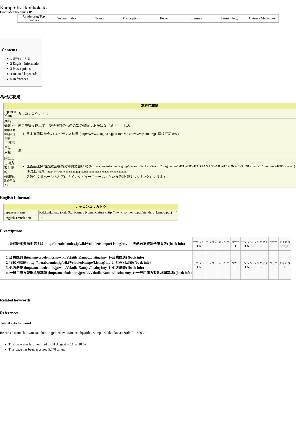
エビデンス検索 (67, 134)
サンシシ (246, 242)
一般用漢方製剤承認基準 (28, 273)
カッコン (211, 242)
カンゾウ (224, 242)
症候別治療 (17, 262)
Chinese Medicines (262, 18)
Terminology (229, 18)
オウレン (198, 242)
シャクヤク (261, 242)
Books (164, 18)
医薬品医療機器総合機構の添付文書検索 (57, 166)
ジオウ (273, 242)
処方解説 (16, 267)
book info (177, 244)
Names (99, 18)
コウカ (235, 242)
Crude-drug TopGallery (34, 18)
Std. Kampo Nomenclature (86, 212)
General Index (66, 18)
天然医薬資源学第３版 (26, 244)
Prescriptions (132, 18)
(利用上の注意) (35, 171)
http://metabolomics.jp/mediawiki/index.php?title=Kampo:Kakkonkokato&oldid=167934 (84, 333)
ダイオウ (284, 242)
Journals (197, 18)
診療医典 (16, 257)
